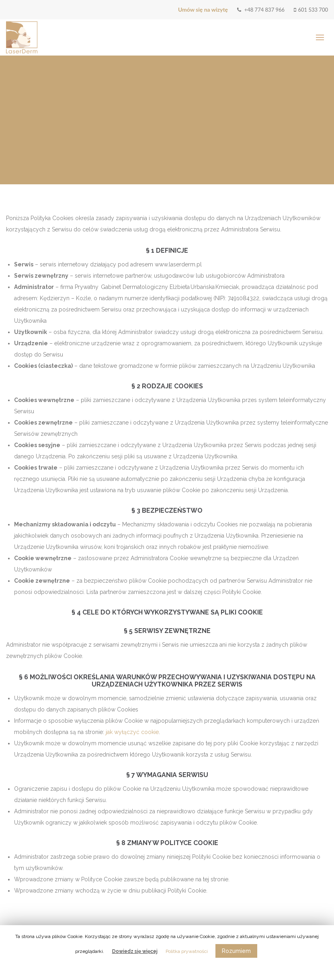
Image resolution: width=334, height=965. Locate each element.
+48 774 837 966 (261, 9)
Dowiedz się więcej (135, 951)
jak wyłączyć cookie (132, 732)
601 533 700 (311, 9)
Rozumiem (236, 951)
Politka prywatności (187, 951)
